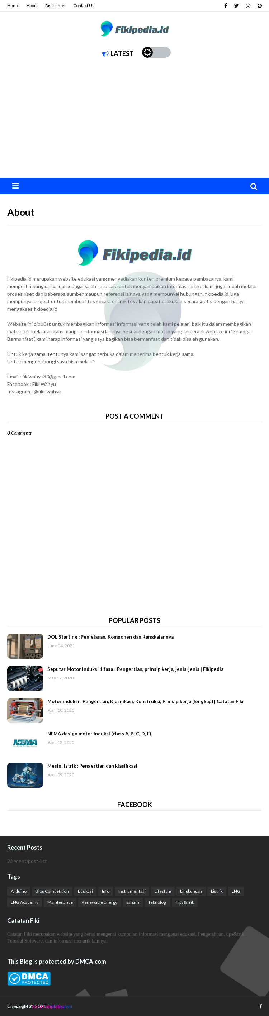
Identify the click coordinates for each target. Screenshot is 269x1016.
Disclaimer (55, 5)
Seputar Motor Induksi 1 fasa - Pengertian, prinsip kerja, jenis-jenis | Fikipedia (135, 669)
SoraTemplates (48, 1006)
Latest (118, 53)
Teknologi (157, 902)
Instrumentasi (132, 891)
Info (105, 891)
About (32, 5)
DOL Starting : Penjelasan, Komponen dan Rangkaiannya (110, 637)
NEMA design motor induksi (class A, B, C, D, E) (99, 733)
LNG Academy (24, 902)
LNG (236, 891)
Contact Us (83, 5)
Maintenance (60, 902)
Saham (132, 902)
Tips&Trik (185, 902)
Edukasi (85, 891)
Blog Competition (52, 891)
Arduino (19, 891)
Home (13, 5)
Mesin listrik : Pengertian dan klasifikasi (92, 766)
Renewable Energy (99, 902)
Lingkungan (191, 891)
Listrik (217, 891)
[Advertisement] (134, 124)
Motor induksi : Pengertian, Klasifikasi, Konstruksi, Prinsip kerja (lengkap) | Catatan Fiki (145, 701)
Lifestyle (163, 891)
